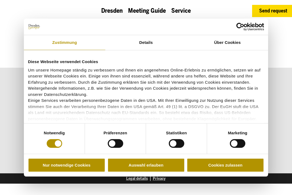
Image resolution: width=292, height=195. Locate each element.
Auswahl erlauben (146, 165)
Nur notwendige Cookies (67, 165)
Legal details (137, 178)
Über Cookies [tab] (227, 42)
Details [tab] (146, 42)
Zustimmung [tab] (64, 42)
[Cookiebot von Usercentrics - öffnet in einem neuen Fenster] (240, 27)
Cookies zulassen (225, 165)
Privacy (159, 178)
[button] (272, 11)
